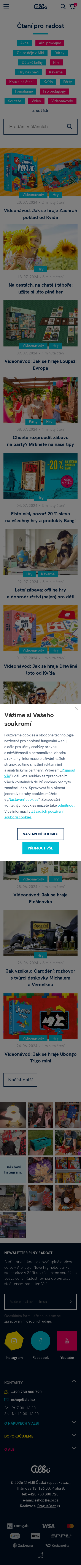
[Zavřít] (77, 708)
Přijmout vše (40, 848)
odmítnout (66, 805)
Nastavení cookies (23, 799)
